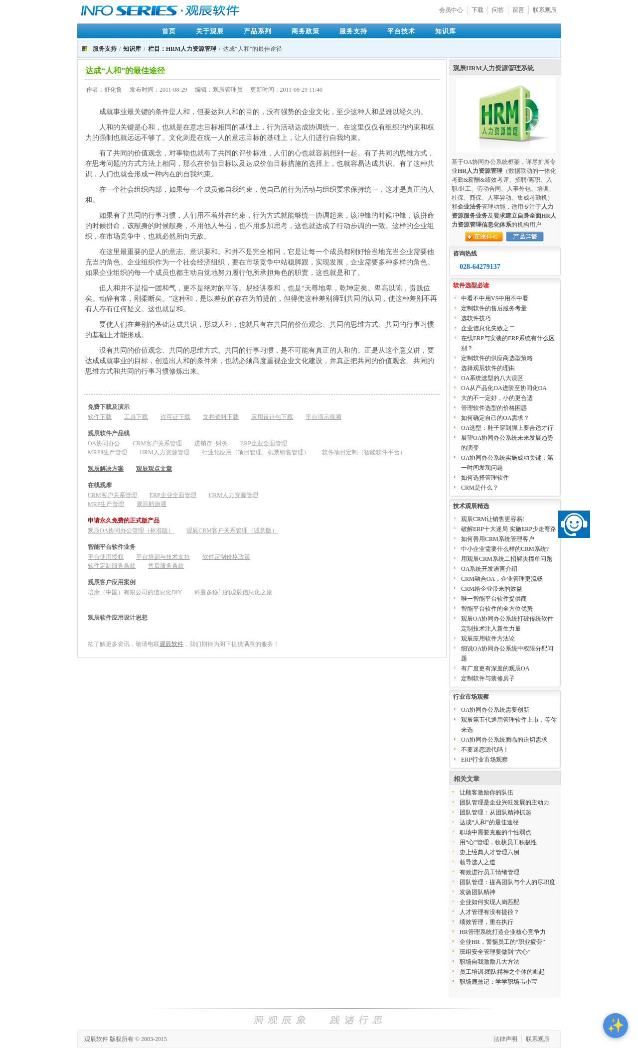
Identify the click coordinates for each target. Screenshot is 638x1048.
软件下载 (100, 416)
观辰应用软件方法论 (488, 638)
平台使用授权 (106, 556)
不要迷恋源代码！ (485, 749)
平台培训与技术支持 (163, 556)
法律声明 (505, 1039)
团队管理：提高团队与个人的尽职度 (507, 882)
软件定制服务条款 (112, 565)
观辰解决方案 (106, 468)
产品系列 (258, 31)
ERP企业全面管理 (263, 443)
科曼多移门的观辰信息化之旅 (233, 592)
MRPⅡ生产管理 (107, 452)
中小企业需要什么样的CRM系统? (505, 548)
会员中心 (451, 9)
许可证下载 (175, 416)
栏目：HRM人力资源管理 (182, 48)
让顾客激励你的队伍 (486, 792)
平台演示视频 (323, 416)
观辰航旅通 (151, 504)
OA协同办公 (104, 443)
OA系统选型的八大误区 (492, 378)
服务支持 (353, 31)
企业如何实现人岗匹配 (489, 902)
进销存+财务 (211, 443)
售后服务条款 (166, 565)
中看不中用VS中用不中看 (494, 298)
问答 (498, 9)
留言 (518, 9)
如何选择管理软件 (485, 477)
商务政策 (305, 31)
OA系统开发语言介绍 (489, 568)
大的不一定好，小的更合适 (497, 397)
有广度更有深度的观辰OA (495, 668)
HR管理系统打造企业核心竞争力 (503, 931)
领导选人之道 (477, 862)
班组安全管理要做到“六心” (495, 951)
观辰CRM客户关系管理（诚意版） (232, 530)
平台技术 (401, 31)
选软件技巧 (476, 318)
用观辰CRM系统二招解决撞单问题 (506, 558)
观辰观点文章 (154, 468)
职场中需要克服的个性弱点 (495, 832)
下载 (477, 9)
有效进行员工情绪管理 (489, 872)
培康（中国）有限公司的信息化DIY (135, 592)
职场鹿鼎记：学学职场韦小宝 (498, 981)
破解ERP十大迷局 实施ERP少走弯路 (508, 528)
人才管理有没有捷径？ (489, 912)
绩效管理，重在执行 (486, 921)
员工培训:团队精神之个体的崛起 (502, 971)
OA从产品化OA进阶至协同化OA (504, 388)
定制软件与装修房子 (488, 678)
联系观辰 (545, 9)
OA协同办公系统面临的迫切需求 (504, 739)
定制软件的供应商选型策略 (497, 358)
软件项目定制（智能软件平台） (364, 452)
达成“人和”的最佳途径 (489, 822)
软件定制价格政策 (226, 556)
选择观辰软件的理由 (488, 368)
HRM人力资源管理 (164, 452)
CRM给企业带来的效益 (491, 588)
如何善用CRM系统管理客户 (497, 538)
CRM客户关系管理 (157, 443)
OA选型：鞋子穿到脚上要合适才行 (507, 427)
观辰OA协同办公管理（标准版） (131, 530)
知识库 (445, 31)
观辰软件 (171, 644)
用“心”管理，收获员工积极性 (498, 842)
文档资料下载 (221, 416)
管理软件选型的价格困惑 (494, 407)
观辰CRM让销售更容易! (492, 519)
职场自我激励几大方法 (489, 961)
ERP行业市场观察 (484, 759)
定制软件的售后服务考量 (494, 308)
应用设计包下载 (272, 416)
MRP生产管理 (106, 504)
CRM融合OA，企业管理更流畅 (502, 578)
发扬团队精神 (477, 892)
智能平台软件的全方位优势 (497, 608)
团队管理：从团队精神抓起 (495, 812)
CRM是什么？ (479, 487)
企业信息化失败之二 (488, 328)
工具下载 (136, 416)
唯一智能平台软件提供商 (494, 598)
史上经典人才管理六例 (489, 852)
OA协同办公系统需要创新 (495, 709)
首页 (169, 31)
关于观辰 (210, 31)
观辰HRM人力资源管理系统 (493, 68)
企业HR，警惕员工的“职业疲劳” (502, 941)
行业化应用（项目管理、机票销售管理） (256, 452)
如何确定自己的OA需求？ (495, 417)
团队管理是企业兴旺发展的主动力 (504, 802)
